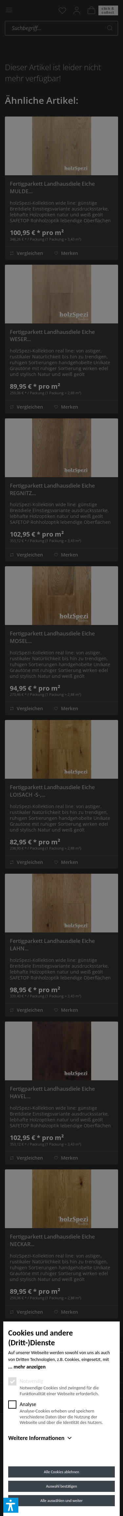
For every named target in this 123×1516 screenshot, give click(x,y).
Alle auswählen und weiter (61, 1500)
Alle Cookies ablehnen (61, 1472)
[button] (10, 1505)
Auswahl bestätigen (61, 1486)
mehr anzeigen (29, 1367)
